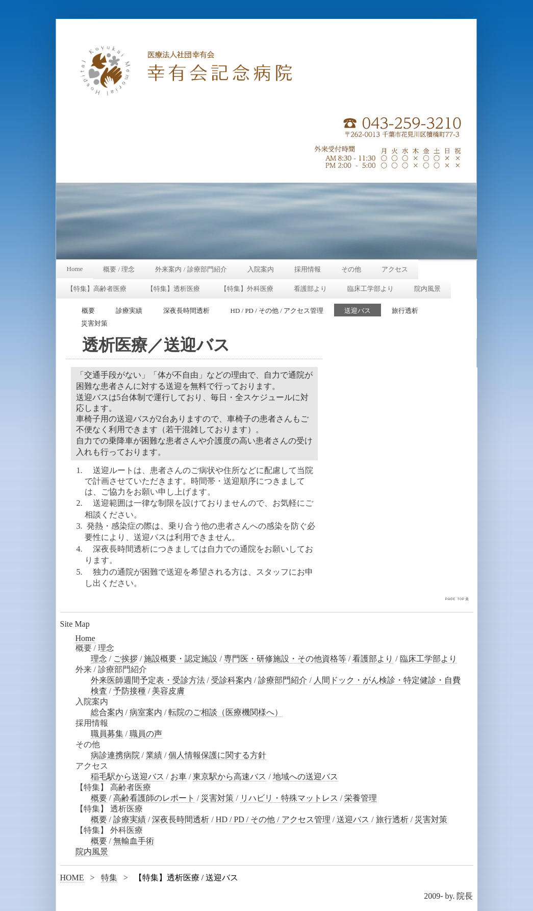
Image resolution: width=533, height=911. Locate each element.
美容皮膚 (168, 690)
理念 (99, 658)
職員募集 (107, 733)
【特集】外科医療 (246, 288)
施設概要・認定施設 (180, 658)
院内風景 (427, 288)
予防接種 (129, 690)
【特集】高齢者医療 (96, 288)
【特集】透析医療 (173, 288)
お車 (178, 776)
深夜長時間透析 (186, 310)
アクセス (395, 269)
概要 (88, 310)
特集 (109, 877)
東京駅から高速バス (229, 776)
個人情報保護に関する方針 (217, 755)
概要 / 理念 (119, 269)
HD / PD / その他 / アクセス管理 (277, 310)
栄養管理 (360, 798)
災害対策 (94, 323)
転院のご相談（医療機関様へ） (225, 712)
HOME (72, 877)
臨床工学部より (370, 288)
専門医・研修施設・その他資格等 (285, 658)
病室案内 (146, 712)
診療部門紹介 (282, 680)
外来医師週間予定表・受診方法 (148, 680)
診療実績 (129, 310)
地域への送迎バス (305, 776)
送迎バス (357, 310)
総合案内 (107, 712)
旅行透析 (405, 310)
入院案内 (260, 269)
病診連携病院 (115, 755)
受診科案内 (231, 680)
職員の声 (146, 733)
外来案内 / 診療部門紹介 (190, 269)
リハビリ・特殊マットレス (289, 798)
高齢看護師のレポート (154, 798)
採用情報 (307, 269)
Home (75, 269)
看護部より (310, 288)
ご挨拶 (125, 658)
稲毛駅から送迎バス (127, 776)
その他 (351, 269)
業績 (154, 755)
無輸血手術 (133, 840)
